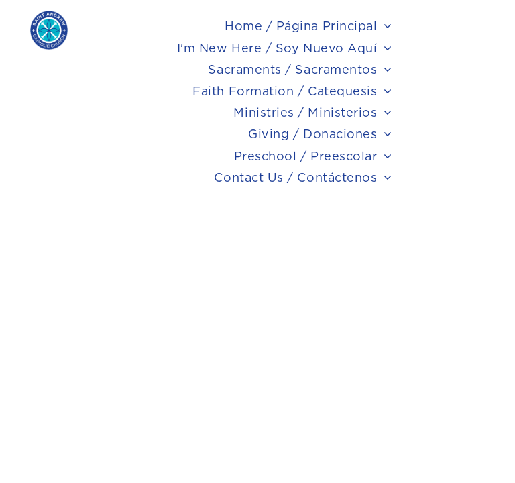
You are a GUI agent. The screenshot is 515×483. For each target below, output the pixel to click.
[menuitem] (308, 26)
